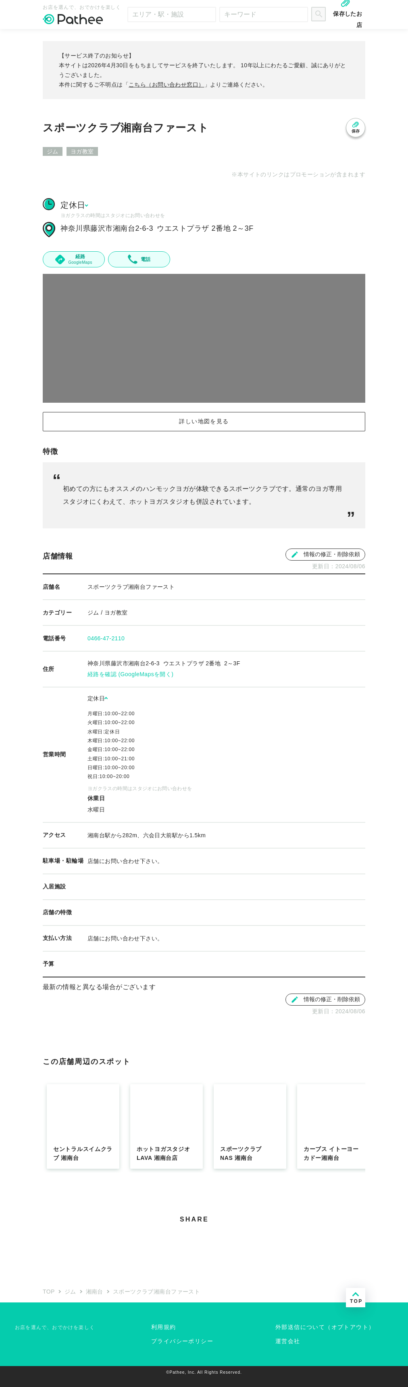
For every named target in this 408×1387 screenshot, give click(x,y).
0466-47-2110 (106, 638)
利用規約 (163, 1327)
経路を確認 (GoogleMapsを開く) (130, 674)
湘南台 (94, 1291)
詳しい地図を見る (204, 421)
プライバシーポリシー (182, 1341)
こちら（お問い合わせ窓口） (166, 84)
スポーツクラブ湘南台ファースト (156, 1291)
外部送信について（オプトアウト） (325, 1327)
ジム (70, 1291)
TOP (49, 1291)
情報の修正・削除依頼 (325, 555)
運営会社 (287, 1341)
